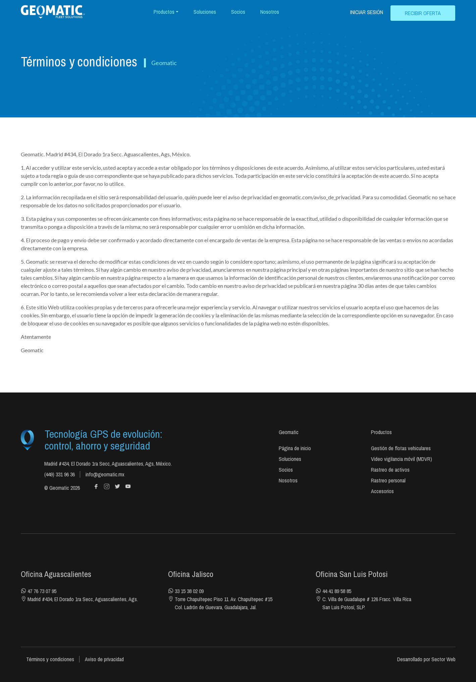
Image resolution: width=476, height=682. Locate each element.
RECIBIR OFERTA (423, 13)
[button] (166, 11)
